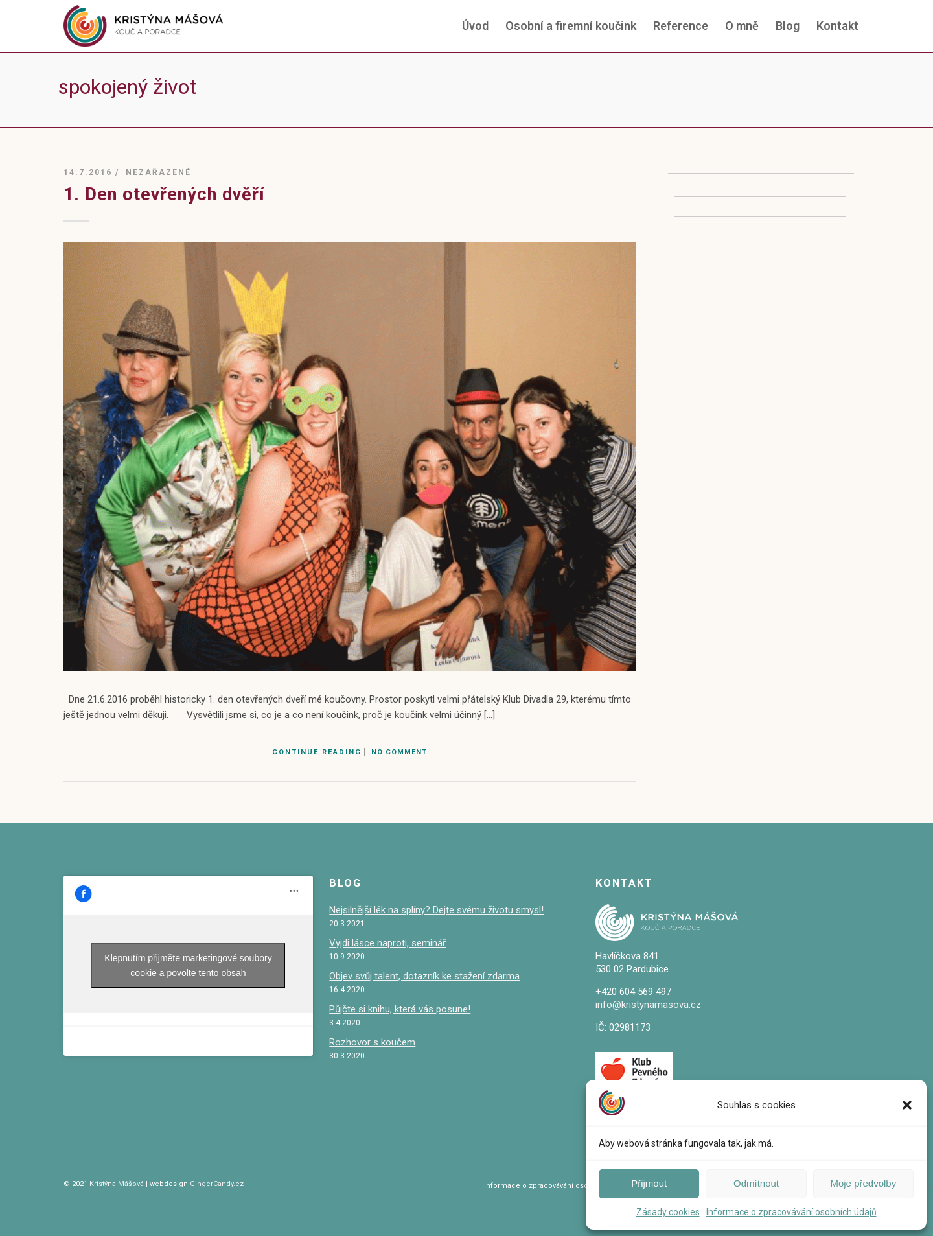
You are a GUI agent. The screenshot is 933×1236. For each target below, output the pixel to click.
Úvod (475, 25)
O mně (742, 25)
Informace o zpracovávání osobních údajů (791, 1212)
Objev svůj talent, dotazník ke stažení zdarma (424, 976)
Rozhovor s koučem (372, 1042)
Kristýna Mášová (115, 1184)
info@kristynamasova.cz (648, 1004)
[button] (907, 1105)
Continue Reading (317, 752)
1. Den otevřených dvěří (164, 194)
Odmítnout (756, 1183)
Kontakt (837, 25)
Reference (680, 25)
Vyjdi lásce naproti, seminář (387, 943)
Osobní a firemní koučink (570, 25)
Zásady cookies (668, 1212)
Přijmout (649, 1183)
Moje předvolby (863, 1183)
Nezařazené (158, 172)
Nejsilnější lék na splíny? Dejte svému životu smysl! (436, 910)
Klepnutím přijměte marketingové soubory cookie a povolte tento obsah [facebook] (187, 965)
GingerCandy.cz (217, 1184)
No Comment (399, 752)
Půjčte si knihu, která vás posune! (399, 1009)
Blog (788, 25)
